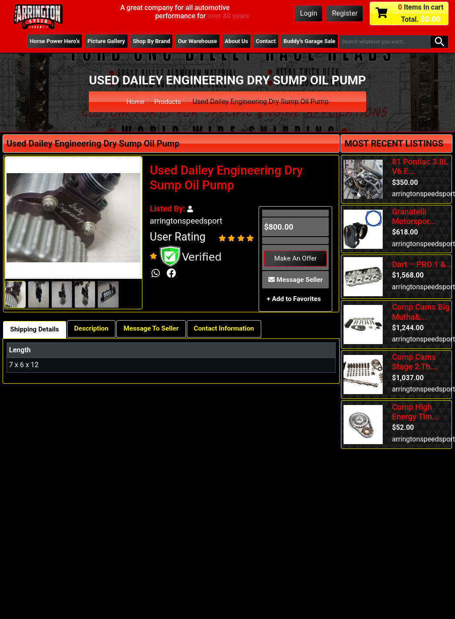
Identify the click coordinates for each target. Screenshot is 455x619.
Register (344, 13)
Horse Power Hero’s (43, 41)
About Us (232, 41)
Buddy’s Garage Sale (308, 41)
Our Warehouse (191, 41)
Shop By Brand (144, 41)
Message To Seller (157, 329)
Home (134, 101)
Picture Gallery (96, 41)
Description (95, 329)
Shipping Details (35, 330)
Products (168, 101)
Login (308, 13)
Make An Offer (295, 258)
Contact (263, 41)
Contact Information (233, 329)
